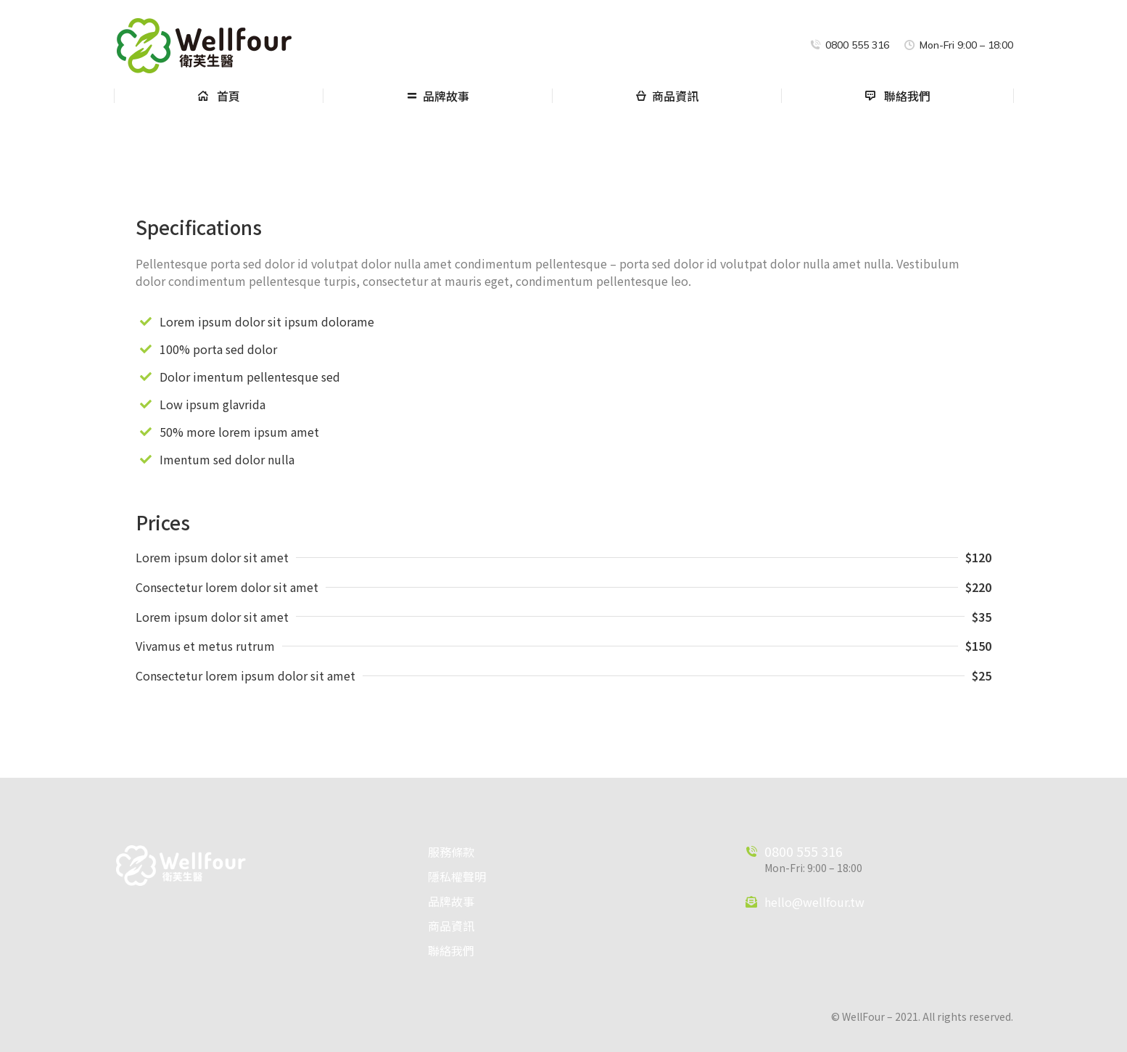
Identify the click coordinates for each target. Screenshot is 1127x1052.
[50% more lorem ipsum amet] (146, 432)
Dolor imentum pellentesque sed (250, 376)
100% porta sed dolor (218, 349)
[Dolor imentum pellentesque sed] (146, 376)
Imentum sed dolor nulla (227, 459)
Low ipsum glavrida (212, 404)
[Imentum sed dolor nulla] (146, 459)
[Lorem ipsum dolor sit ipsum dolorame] (146, 321)
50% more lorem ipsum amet (239, 431)
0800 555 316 (803, 851)
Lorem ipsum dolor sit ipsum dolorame (267, 321)
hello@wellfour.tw (814, 902)
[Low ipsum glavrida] (146, 404)
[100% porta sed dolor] (146, 349)
